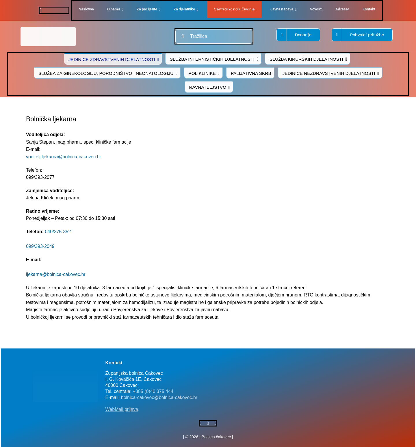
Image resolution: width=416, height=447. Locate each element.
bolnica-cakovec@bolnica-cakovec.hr (159, 397)
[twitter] (208, 423)
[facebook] (41, 10)
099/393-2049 (40, 246)
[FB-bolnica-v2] (304, 359)
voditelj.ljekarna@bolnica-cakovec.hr (63, 156)
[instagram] (215, 423)
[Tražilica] (213, 36)
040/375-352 (58, 231)
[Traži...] (182, 36)
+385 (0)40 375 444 (153, 391)
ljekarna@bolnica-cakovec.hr (56, 274)
